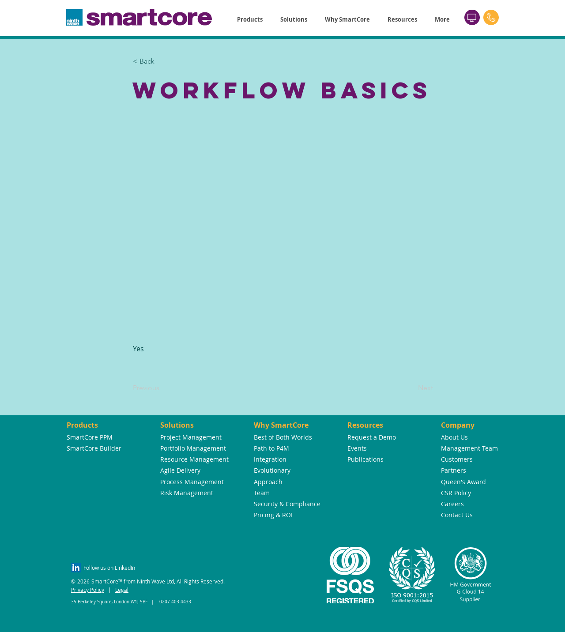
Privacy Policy (87, 589)
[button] (249, 20)
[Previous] (162, 388)
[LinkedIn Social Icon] (76, 567)
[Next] (411, 388)
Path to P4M (271, 448)
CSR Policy (456, 493)
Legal (121, 589)
